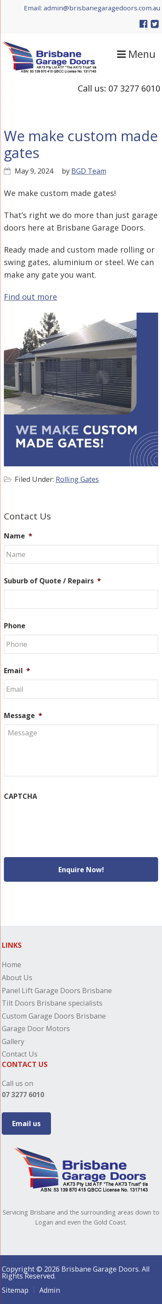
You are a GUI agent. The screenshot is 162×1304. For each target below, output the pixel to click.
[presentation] (69, 822)
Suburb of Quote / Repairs (52, 581)
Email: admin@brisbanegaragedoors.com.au (92, 7)
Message (23, 715)
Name (18, 536)
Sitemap (15, 1290)
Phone (14, 625)
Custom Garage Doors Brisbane (54, 1016)
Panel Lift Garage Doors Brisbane (57, 990)
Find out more (30, 296)
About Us (17, 977)
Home (11, 964)
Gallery (13, 1041)
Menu (136, 54)
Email (17, 670)
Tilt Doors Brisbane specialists (52, 1003)
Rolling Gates (77, 479)
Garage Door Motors (36, 1028)
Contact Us (20, 1054)
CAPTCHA (20, 796)
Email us (26, 1123)
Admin (49, 1290)
